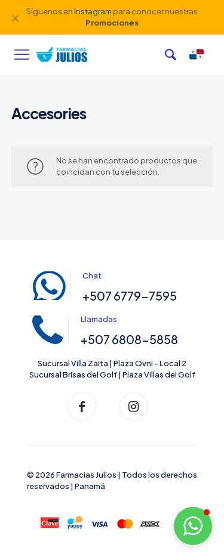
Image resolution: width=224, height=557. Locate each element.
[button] (193, 526)
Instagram (93, 11)
